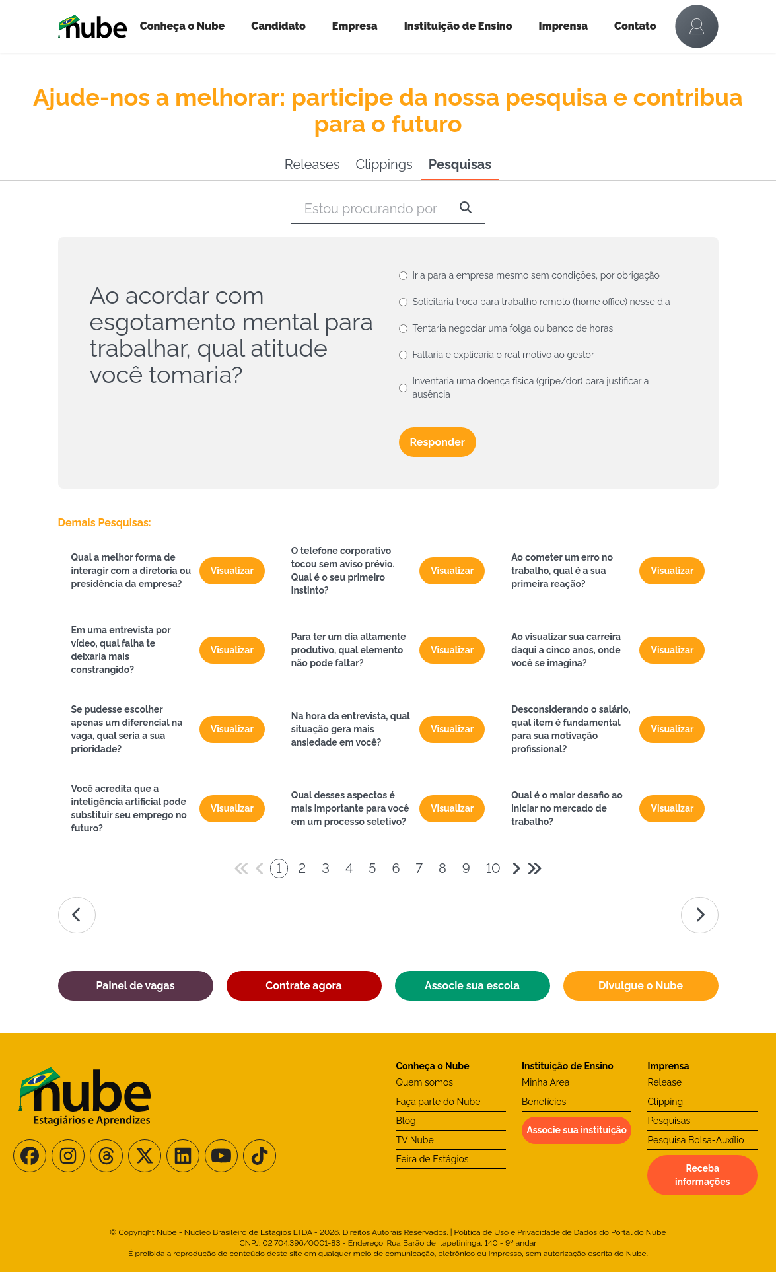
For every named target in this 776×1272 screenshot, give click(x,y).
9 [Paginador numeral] (466, 868)
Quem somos (425, 1082)
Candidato (278, 26)
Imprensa (563, 26)
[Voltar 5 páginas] (242, 868)
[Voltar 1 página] (260, 868)
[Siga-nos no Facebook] (29, 1155)
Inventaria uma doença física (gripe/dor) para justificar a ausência (531, 388)
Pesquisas (460, 164)
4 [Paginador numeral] (349, 868)
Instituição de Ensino (458, 26)
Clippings (383, 164)
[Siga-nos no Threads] (106, 1155)
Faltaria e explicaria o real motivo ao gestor (503, 354)
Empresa (355, 26)
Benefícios (544, 1101)
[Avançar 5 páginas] (534, 868)
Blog (406, 1120)
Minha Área (545, 1082)
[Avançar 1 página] (516, 868)
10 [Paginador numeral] (493, 868)
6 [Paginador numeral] (396, 868)
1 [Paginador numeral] (278, 868)
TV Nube (415, 1140)
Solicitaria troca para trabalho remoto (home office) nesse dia (541, 302)
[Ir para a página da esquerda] (77, 915)
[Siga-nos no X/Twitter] (144, 1155)
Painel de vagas (135, 985)
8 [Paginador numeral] (442, 868)
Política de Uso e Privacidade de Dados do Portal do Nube (560, 1232)
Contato (635, 26)
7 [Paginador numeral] (418, 868)
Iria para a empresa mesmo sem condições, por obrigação (536, 275)
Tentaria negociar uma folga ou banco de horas (513, 328)
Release (664, 1082)
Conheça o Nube (182, 26)
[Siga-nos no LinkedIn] (182, 1155)
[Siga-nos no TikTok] (259, 1155)
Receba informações (702, 1175)
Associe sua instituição (576, 1130)
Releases (312, 164)
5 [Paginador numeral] (372, 868)
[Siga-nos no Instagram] (68, 1155)
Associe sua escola (472, 985)
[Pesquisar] (465, 208)
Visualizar (232, 570)
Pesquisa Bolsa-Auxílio (695, 1140)
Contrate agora (303, 985)
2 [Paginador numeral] (302, 868)
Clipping (665, 1101)
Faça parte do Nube (438, 1101)
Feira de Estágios (432, 1159)
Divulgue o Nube (640, 985)
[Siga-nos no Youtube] (221, 1155)
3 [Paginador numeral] (326, 868)
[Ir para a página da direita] (700, 915)
